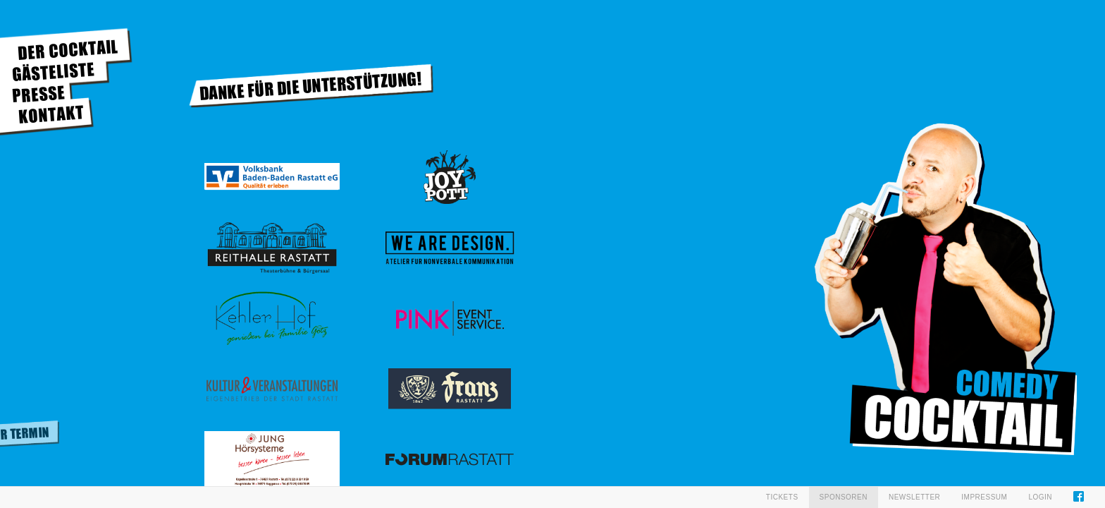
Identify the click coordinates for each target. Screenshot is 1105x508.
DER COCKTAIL (68, 50)
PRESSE (38, 94)
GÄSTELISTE (53, 72)
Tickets (782, 497)
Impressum (984, 497)
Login (1040, 497)
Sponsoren (844, 497)
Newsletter (914, 497)
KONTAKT (51, 114)
